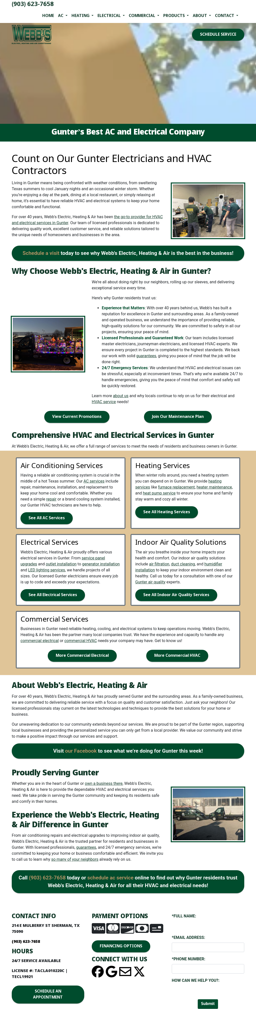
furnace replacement (176, 487)
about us (120, 395)
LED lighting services (46, 570)
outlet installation (61, 564)
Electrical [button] (110, 15)
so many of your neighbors (74, 859)
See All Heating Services (166, 512)
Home (48, 15)
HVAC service (104, 401)
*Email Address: (188, 937)
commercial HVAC (80, 640)
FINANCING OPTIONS (121, 946)
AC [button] (61, 15)
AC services (94, 481)
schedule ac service (110, 878)
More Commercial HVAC (177, 655)
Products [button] (174, 15)
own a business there (103, 783)
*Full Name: (184, 916)
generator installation (101, 564)
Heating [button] (81, 15)
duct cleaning (183, 564)
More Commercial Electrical (82, 655)
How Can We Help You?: (196, 980)
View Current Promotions (77, 416)
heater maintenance (214, 487)
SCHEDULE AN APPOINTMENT (48, 994)
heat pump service (159, 493)
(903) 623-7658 (33, 4)
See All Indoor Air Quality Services (176, 595)
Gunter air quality (150, 582)
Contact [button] (225, 15)
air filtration (159, 564)
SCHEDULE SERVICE (218, 34)
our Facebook (81, 751)
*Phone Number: (188, 959)
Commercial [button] (142, 15)
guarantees (146, 355)
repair (51, 499)
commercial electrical (39, 640)
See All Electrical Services (52, 595)
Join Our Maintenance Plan (178, 416)
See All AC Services (46, 518)
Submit (208, 1004)
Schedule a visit (40, 253)
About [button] (200, 15)
